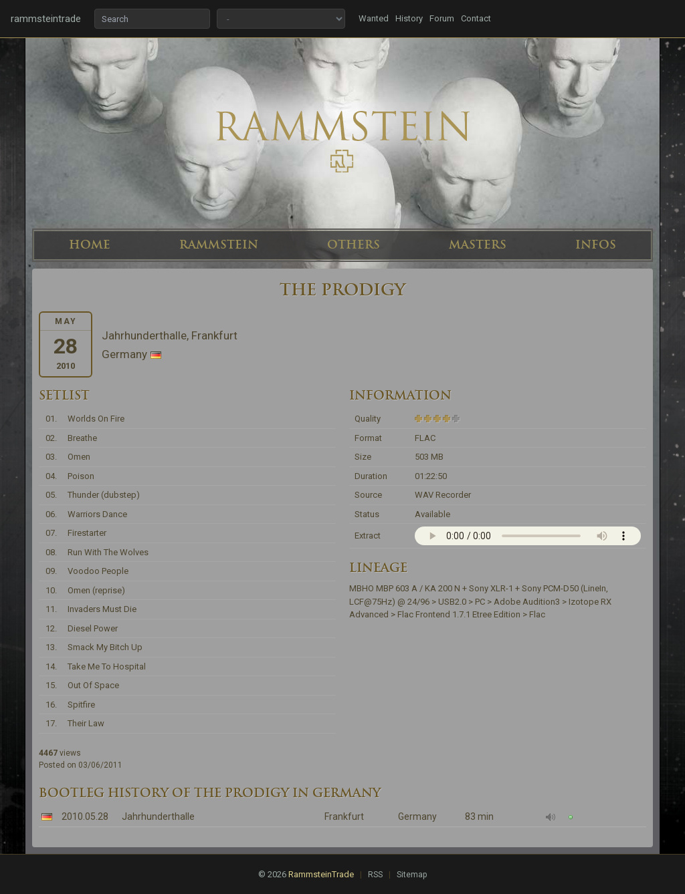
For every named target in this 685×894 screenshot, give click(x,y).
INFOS (595, 244)
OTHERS (353, 244)
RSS (375, 874)
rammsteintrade (46, 19)
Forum (441, 18)
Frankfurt (344, 816)
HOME (89, 244)
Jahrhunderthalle (158, 816)
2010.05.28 (85, 816)
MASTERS (477, 244)
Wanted (374, 18)
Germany (417, 816)
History (409, 18)
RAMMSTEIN (218, 244)
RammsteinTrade (321, 874)
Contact (476, 18)
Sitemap (412, 874)
